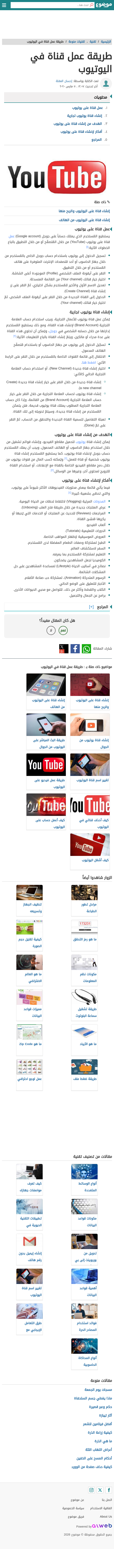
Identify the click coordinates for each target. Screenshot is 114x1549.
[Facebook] (108, 1490)
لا (51, 630)
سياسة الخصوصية (73, 1508)
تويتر (63, 648)
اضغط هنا (89, 362)
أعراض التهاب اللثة (98, 1450)
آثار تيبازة (105, 1415)
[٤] (69, 492)
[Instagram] (91, 1490)
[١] (87, 247)
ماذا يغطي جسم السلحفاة (93, 1398)
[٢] (15, 336)
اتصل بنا (107, 1500)
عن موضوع (77, 1500)
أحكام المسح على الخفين (94, 1458)
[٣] (52, 470)
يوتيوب (81, 442)
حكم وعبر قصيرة (100, 1407)
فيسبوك (75, 648)
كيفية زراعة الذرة (100, 1432)
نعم (63, 630)
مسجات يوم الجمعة (98, 1390)
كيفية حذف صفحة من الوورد (91, 1467)
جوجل (53, 331)
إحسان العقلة (64, 81)
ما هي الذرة (103, 1441)
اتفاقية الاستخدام (101, 1508)
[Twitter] (100, 1490)
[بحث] (91, 5)
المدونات (99, 501)
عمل (12, 236)
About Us (106, 1516)
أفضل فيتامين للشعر (97, 1424)
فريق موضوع (76, 1516)
